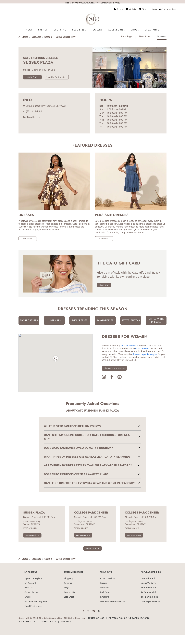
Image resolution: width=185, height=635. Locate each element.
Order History (31, 592)
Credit (27, 596)
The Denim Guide (149, 596)
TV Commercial (148, 592)
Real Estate (105, 592)
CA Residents (48, 621)
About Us (104, 587)
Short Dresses (29, 320)
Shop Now (32, 77)
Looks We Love (148, 583)
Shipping (68, 578)
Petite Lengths (131, 320)
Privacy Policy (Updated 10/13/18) (129, 618)
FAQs (66, 587)
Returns (68, 583)
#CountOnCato (148, 587)
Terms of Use (96, 618)
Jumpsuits (54, 320)
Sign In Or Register (33, 578)
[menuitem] (29, 29)
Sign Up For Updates (56, 77)
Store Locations (107, 578)
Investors (104, 596)
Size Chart (69, 596)
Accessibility (27, 621)
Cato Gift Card (148, 578)
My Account (30, 583)
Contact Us (69, 592)
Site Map (66, 621)
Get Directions (31, 117)
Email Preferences (33, 606)
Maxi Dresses (105, 320)
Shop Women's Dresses (114, 368)
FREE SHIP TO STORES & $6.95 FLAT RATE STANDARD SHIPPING (92, 2)
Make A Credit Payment (36, 601)
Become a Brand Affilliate (112, 601)
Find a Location (92, 548)
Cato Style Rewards (150, 601)
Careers (103, 583)
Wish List (28, 587)
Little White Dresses (156, 320)
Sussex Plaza (34, 513)
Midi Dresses (79, 320)
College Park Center (91, 513)
